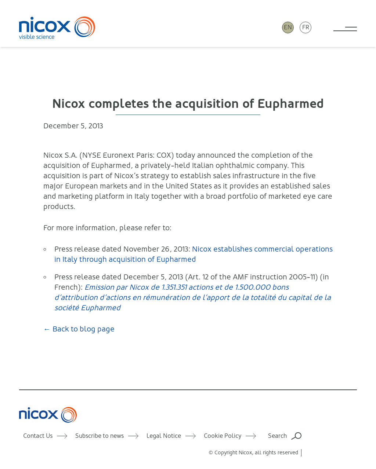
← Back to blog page (79, 329)
